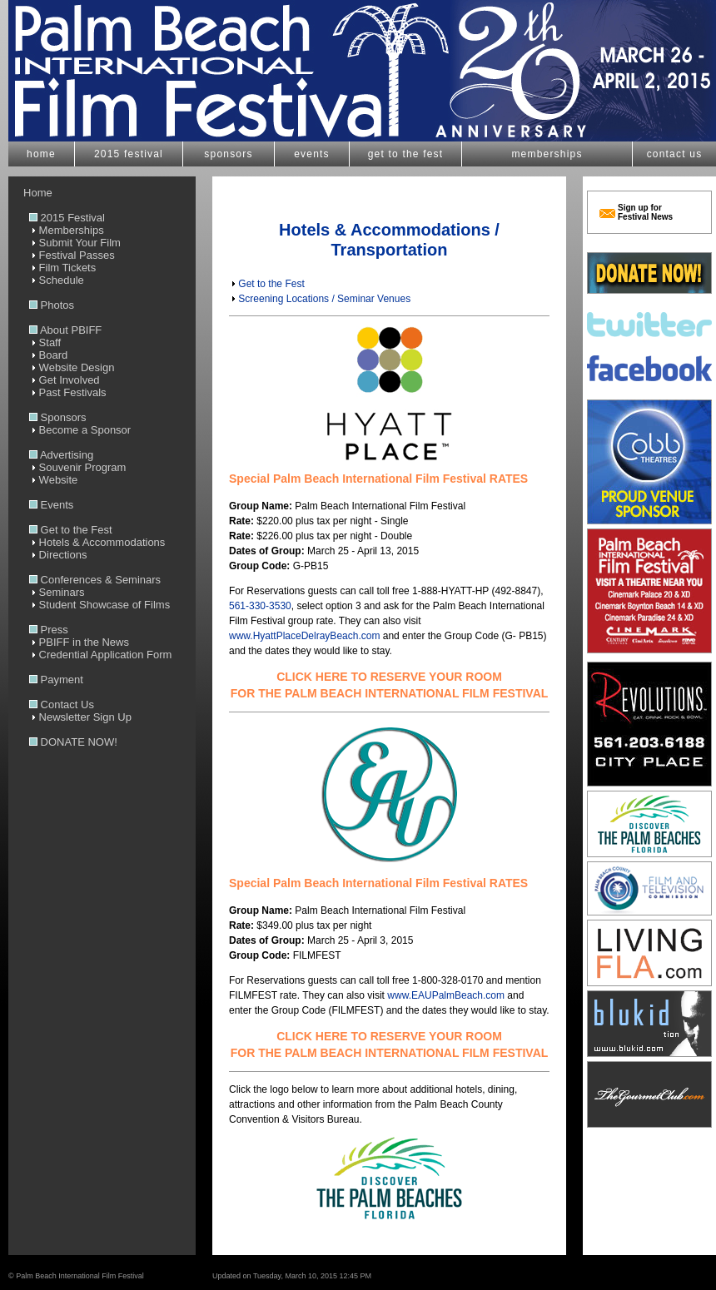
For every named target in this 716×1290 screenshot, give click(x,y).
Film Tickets (62, 267)
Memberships (66, 230)
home (41, 154)
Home (30, 192)
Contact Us (61, 704)
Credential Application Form (100, 654)
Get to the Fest (70, 529)
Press (48, 629)
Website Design (71, 367)
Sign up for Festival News (645, 212)
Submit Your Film (75, 242)
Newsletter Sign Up (80, 717)
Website (53, 480)
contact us (675, 154)
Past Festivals (68, 392)
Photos (51, 305)
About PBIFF (65, 330)
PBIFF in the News (79, 642)
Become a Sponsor (80, 430)
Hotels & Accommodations (97, 542)
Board (48, 355)
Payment (56, 679)
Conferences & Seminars (95, 579)
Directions (58, 554)
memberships (546, 154)
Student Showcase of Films (99, 604)
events (312, 154)
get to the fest (406, 154)
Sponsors (58, 417)
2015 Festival (67, 217)
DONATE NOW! (73, 742)
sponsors (228, 154)
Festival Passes (72, 255)
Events (51, 505)
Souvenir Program (77, 467)
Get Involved (64, 380)
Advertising (61, 455)
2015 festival (128, 154)
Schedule (56, 280)
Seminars (57, 592)
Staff (45, 342)
